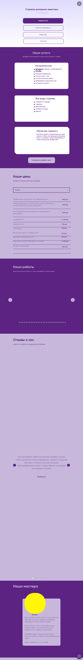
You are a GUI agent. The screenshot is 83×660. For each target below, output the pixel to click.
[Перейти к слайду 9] (31, 322)
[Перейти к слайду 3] (36, 577)
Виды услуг (43, 34)
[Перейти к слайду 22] (53, 322)
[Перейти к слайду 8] (29, 322)
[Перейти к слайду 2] (19, 322)
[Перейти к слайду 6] (26, 322)
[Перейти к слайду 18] (46, 322)
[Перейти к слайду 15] (41, 322)
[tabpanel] (41, 228)
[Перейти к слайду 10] (50, 577)
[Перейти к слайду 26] (60, 322)
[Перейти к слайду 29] (65, 322)
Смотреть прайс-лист (41, 160)
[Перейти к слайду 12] (36, 322)
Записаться (43, 21)
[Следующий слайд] (73, 300)
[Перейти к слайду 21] (51, 322)
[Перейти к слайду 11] (34, 322)
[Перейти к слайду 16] (43, 322)
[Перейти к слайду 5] (24, 322)
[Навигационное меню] (79, 3)
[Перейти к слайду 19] (48, 322)
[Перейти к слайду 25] (58, 322)
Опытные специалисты (43, 28)
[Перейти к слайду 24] (56, 322)
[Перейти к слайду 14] (39, 322)
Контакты (43, 41)
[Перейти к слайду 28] (63, 322)
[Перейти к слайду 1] (17, 322)
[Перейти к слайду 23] (55, 322)
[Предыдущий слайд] (10, 300)
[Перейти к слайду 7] (27, 322)
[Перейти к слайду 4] (22, 322)
